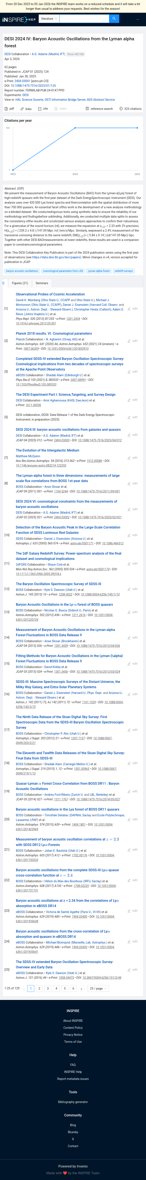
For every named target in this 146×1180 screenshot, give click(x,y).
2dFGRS (21, 564)
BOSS (19, 486)
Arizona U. (78, 538)
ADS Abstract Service (101, 99)
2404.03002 (61, 517)
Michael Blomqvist (58, 942)
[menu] (133, 19)
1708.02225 (81, 886)
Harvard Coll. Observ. (104, 304)
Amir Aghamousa (54, 400)
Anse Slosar (52, 641)
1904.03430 (79, 947)
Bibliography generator (73, 1102)
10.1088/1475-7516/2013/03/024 (98, 671)
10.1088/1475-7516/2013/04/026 (98, 645)
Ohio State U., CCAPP (56, 300)
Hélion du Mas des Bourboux (63, 881)
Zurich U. (77, 794)
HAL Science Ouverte (29, 99)
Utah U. (71, 589)
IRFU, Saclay (92, 881)
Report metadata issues (73, 1079)
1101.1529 (89, 702)
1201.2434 (73, 318)
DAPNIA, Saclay (80, 815)
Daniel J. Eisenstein (75, 304)
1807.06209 (31, 348)
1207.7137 (78, 738)
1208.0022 (65, 594)
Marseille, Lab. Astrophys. (89, 942)
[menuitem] (137, 19)
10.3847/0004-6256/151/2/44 (101, 977)
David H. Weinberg (28, 300)
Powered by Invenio (73, 1166)
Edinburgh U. (73, 375)
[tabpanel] (73, 642)
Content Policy (72, 1027)
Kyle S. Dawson (54, 589)
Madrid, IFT (56, 54)
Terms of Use (73, 1041)
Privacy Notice (73, 1034)
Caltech (105, 309)
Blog (73, 1125)
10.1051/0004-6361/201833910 (68, 348)
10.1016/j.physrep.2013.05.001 (36, 323)
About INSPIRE (73, 1020)
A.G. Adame (40, 54)
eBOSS (20, 375)
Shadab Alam (55, 375)
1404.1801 (79, 824)
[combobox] (84, 18)
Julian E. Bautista (55, 850)
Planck (20, 339)
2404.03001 (22, 81)
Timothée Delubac (56, 815)
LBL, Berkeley (99, 794)
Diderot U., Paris (79, 610)
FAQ (73, 1065)
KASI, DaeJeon (77, 400)
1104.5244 (61, 491)
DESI (7, 54)
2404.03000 (61, 440)
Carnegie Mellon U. (76, 764)
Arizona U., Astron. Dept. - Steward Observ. (44, 309)
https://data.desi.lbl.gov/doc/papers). (57, 257)
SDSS (19, 538)
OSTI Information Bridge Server (65, 99)
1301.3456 (61, 671)
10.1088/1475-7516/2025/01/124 (33, 85)
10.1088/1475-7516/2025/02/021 (100, 517)
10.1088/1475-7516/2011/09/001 (98, 491)
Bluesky (73, 1132)
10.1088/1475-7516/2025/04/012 (100, 440)
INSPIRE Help (73, 1072)
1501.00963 (81, 768)
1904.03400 (79, 916)
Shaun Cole (55, 564)
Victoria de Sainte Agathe (62, 912)
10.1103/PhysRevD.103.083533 (36, 384)
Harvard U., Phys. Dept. (87, 693)
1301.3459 (61, 645)
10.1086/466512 (112, 543)
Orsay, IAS (70, 339)
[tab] (17, 283)
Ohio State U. (85, 300)
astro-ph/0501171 (82, 543)
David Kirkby (52, 667)
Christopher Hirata (86, 309)
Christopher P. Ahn (56, 733)
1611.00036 (33, 405)
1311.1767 (61, 799)
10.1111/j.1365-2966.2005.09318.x (38, 574)
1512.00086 (94, 461)
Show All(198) (75, 54)
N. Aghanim (53, 339)
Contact (73, 1146)
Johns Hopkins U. (36, 314)
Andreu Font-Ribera (57, 794)
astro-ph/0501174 (98, 569)
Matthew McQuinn (28, 456)
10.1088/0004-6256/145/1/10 (100, 594)
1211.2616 (79, 615)
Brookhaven (70, 641)
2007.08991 (78, 380)
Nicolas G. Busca (55, 610)
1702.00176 (79, 855)
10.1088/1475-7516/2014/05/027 (98, 799)
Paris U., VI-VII (90, 912)
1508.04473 (66, 977)
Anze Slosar (52, 486)
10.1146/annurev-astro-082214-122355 (41, 465)
